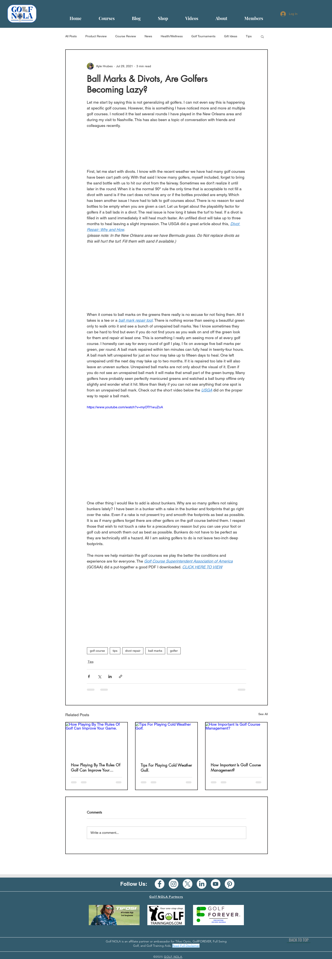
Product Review (96, 36)
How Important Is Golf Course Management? (236, 767)
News (148, 36)
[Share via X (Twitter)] (99, 676)
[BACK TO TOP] (298, 939)
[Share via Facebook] (89, 676)
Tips (249, 36)
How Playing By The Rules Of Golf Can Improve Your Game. (95, 767)
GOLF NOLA (173, 956)
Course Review (125, 36)
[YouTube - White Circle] (215, 884)
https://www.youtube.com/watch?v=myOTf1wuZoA (125, 407)
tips (115, 650)
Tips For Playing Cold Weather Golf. (166, 768)
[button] (262, 36)
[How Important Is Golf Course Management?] (236, 739)
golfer (174, 650)
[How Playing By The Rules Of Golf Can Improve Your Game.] (97, 739)
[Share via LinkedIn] (110, 676)
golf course (97, 650)
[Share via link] (120, 676)
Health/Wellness (172, 36)
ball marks (155, 650)
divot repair (132, 650)
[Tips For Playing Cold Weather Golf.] (166, 739)
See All (263, 714)
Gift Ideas (230, 36)
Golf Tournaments (203, 36)
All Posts (71, 36)
